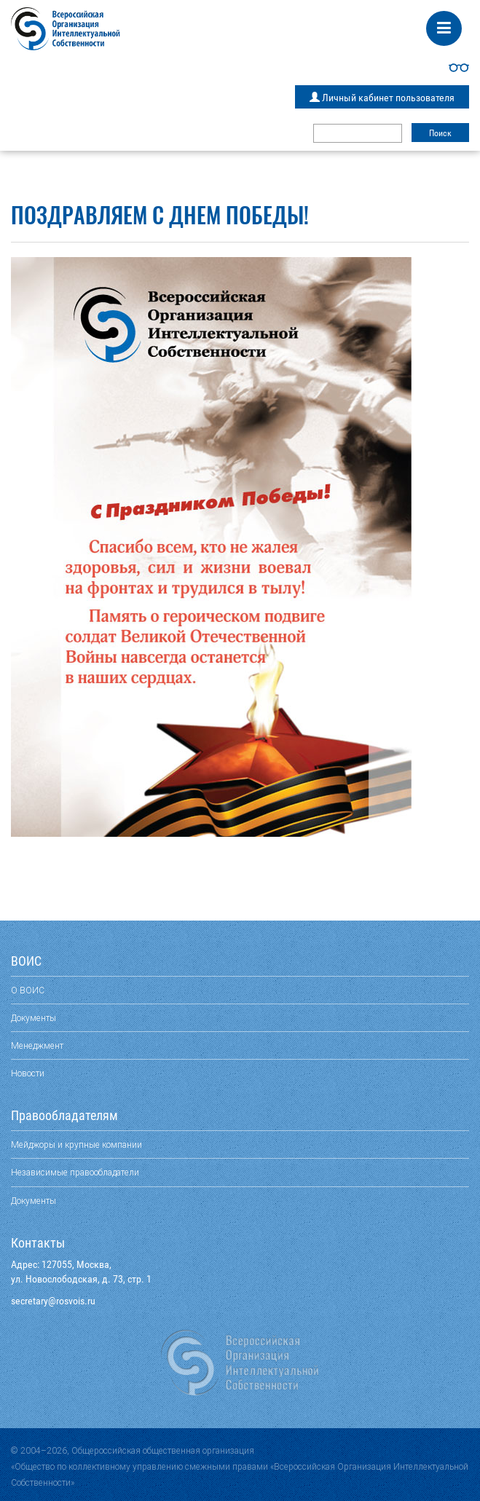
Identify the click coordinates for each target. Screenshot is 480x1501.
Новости (27, 1073)
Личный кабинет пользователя (382, 97)
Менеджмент (37, 1045)
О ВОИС (27, 990)
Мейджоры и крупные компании (76, 1144)
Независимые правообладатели (75, 1172)
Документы (33, 1017)
